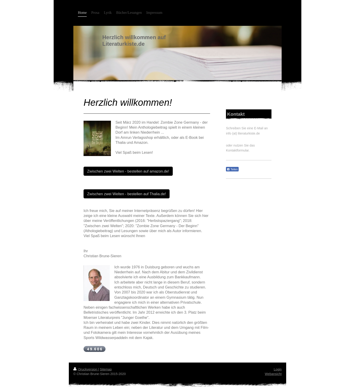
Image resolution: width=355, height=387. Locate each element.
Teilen (232, 169)
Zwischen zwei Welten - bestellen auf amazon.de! (128, 171)
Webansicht (273, 374)
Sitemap (106, 369)
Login (278, 369)
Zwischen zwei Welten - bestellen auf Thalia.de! (126, 194)
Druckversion (85, 369)
